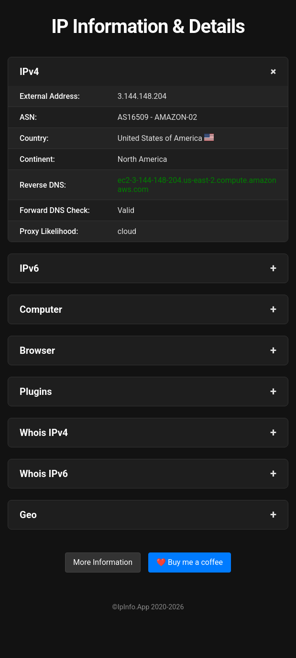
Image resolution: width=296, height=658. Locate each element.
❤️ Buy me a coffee (189, 562)
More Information (102, 562)
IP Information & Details (148, 26)
